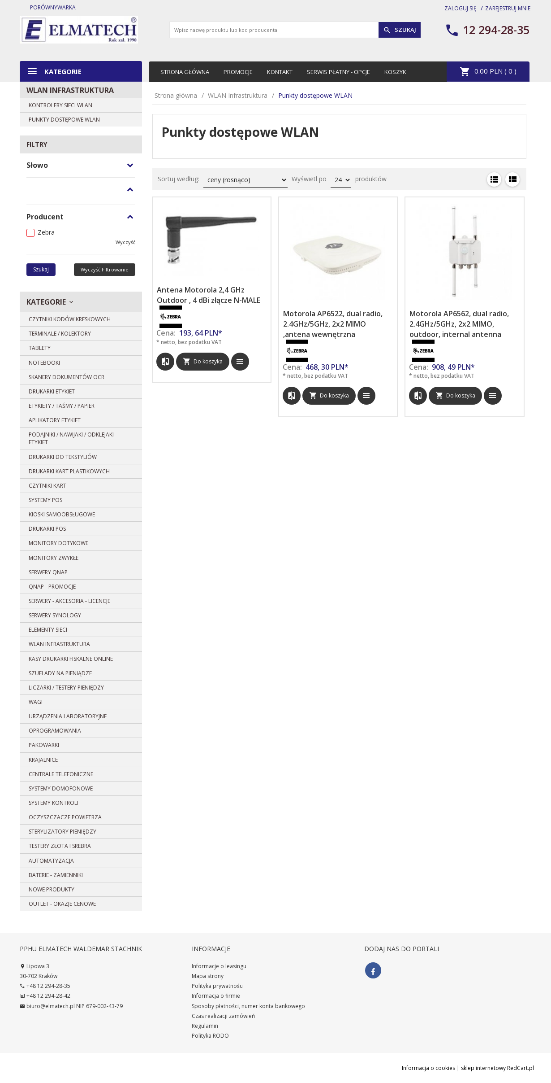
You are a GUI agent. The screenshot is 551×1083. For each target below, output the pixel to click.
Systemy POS (45, 500)
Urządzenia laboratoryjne (68, 716)
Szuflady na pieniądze (60, 673)
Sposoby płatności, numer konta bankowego (248, 1006)
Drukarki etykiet (52, 391)
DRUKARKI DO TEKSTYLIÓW (63, 457)
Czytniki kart (47, 485)
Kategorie (54, 71)
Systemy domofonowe (61, 788)
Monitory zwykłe (53, 558)
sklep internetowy (483, 1068)
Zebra (46, 232)
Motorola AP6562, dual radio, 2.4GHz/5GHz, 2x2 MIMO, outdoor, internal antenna (459, 324)
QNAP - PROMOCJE (52, 586)
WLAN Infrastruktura (70, 90)
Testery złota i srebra (60, 846)
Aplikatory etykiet (55, 420)
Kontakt (280, 72)
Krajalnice (43, 760)
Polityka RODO (210, 1035)
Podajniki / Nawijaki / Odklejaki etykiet (71, 438)
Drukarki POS (47, 529)
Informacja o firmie (216, 996)
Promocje (238, 72)
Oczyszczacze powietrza (65, 817)
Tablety (40, 348)
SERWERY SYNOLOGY (55, 615)
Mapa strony (208, 976)
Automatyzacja (51, 861)
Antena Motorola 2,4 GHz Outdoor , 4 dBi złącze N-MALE (208, 295)
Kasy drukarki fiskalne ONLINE (71, 659)
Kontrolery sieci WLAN (60, 105)
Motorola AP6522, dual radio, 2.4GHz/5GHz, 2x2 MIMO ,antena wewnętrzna (333, 324)
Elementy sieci (48, 629)
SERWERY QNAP (48, 572)
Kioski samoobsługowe (62, 514)
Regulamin (205, 1026)
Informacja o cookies (428, 1068)
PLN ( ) (488, 71)
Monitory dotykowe (58, 543)
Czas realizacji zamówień (223, 1016)
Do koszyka (203, 361)
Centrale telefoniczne (61, 774)
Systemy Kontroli (53, 803)
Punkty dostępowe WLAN (64, 119)
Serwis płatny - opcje (338, 72)
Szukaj (399, 30)
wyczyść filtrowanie (105, 269)
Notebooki (44, 363)
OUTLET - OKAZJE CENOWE (62, 904)
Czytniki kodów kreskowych (70, 319)
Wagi (36, 702)
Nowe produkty (51, 889)
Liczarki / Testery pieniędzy (66, 687)
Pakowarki (44, 745)
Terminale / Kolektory (60, 333)
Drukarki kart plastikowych (69, 471)
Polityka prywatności (218, 986)
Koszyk (395, 72)
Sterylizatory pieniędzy (62, 831)
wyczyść (125, 242)
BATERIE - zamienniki (56, 875)
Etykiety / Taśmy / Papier (62, 406)
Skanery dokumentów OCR (66, 377)
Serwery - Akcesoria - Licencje (69, 601)
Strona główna (184, 72)
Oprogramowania (55, 730)
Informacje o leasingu (219, 966)
